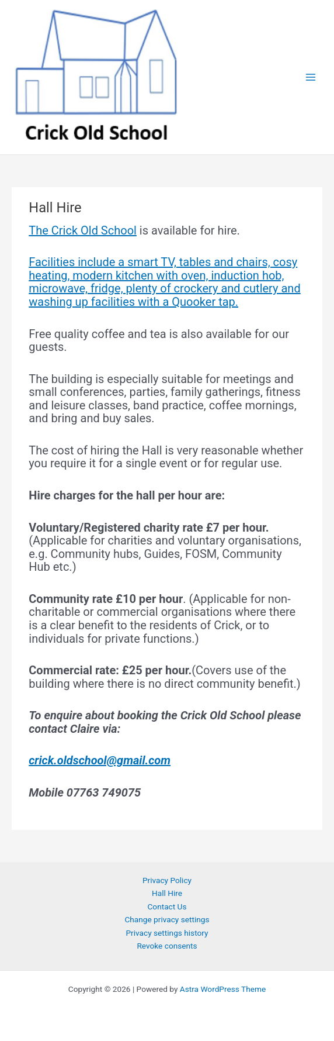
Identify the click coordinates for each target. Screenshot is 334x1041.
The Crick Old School (83, 230)
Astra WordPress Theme (223, 989)
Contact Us (166, 906)
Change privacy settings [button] (166, 919)
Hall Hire (167, 893)
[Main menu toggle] (311, 77)
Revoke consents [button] (167, 945)
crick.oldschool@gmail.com (100, 760)
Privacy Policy (167, 880)
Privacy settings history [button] (167, 932)
